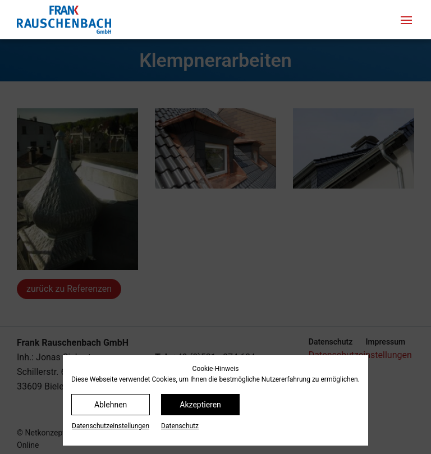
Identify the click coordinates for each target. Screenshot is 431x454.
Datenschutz (180, 426)
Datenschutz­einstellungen (110, 426)
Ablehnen (110, 404)
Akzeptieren (200, 404)
